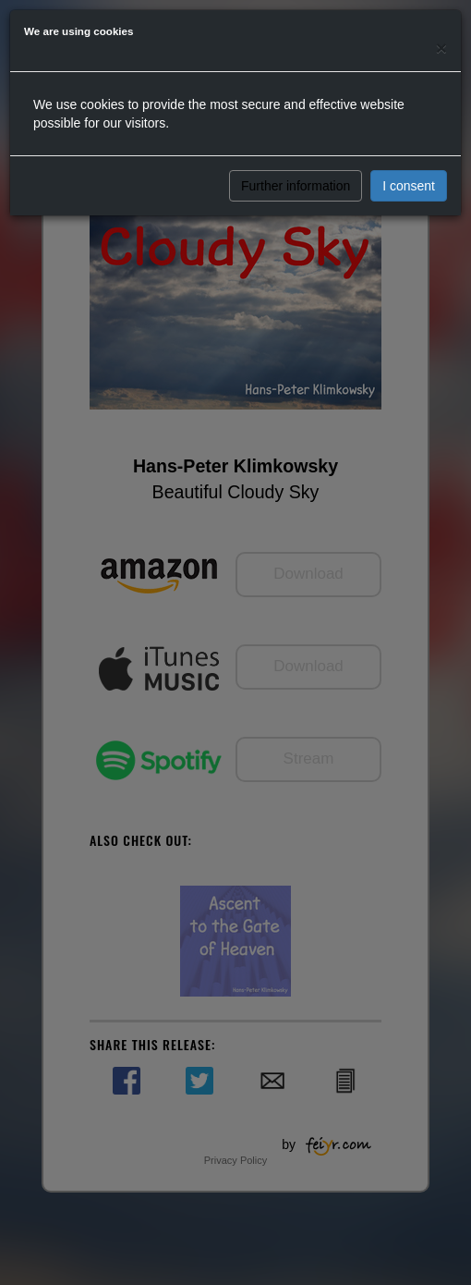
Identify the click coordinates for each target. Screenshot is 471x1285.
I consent (408, 185)
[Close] (441, 47)
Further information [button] (295, 185)
